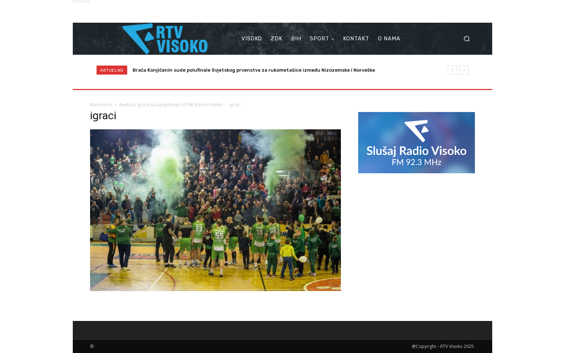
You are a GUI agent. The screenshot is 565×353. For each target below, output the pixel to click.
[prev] (452, 70)
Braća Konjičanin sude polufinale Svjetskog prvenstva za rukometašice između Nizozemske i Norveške (254, 70)
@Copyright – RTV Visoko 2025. (443, 346)
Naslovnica (101, 105)
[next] (463, 70)
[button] (466, 38)
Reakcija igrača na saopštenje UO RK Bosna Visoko (170, 105)
